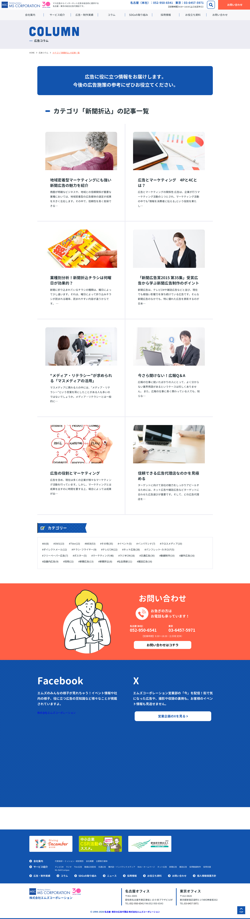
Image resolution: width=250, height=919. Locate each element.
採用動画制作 (195, 867)
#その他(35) (106, 543)
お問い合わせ (220, 15)
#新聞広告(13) (85, 561)
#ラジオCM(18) (126, 555)
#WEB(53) (90, 543)
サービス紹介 (57, 15)
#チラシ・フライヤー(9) (84, 549)
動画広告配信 (90, 867)
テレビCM (59, 867)
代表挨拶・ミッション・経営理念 (69, 861)
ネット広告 (162, 867)
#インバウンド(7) (145, 543)
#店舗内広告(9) (50, 561)
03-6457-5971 (194, 3)
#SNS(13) (58, 543)
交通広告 (102, 867)
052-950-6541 (163, 3)
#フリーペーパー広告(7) (55, 555)
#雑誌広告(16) (144, 561)
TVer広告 (78, 867)
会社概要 (90, 861)
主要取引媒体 (102, 861)
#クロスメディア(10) (171, 543)
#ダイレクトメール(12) (54, 549)
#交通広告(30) (147, 555)
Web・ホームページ (146, 867)
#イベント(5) (125, 543)
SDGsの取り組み (138, 15)
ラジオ (69, 867)
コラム (111, 15)
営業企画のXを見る (173, 716)
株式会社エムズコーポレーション (56, 713)
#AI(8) (45, 543)
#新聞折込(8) (105, 561)
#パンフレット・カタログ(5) (159, 549)
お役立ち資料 (193, 15)
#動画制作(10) (167, 555)
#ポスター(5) (80, 555)
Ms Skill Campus (62, 870)
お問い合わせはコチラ (163, 645)
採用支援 (207, 867)
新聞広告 (173, 867)
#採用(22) (68, 561)
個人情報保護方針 (206, 876)
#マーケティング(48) (102, 555)
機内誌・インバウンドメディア (121, 867)
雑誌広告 (183, 867)
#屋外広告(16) (186, 555)
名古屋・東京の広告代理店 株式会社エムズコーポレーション (132, 911)
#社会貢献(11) (124, 561)
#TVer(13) (74, 543)
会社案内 (30, 15)
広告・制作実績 (84, 15)
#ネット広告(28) (131, 549)
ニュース (112, 876)
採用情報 (166, 15)
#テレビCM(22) (109, 549)
